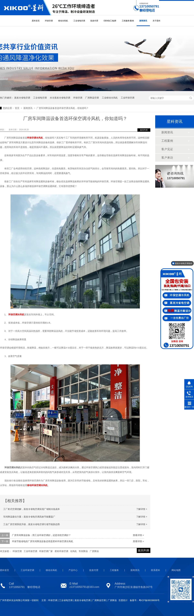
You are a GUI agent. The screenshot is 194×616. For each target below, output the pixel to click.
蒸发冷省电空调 (22, 97)
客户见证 (167, 149)
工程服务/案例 (128, 21)
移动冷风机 (63, 21)
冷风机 (73, 551)
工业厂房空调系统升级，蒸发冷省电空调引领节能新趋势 (31, 524)
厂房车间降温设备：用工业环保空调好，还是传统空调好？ (41, 535)
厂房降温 (94, 551)
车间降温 (83, 551)
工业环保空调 (127, 97)
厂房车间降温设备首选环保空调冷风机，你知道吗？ (63, 108)
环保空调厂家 (46, 551)
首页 (17, 108)
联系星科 (155, 570)
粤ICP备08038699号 (149, 600)
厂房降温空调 (92, 97)
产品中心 (73, 570)
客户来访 (167, 157)
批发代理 (94, 21)
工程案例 (167, 140)
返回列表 (144, 130)
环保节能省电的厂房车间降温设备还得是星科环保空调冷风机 (42, 541)
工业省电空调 (79, 21)
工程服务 (114, 570)
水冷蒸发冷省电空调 (60, 97)
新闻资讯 (143, 21)
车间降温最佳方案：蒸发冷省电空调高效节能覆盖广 (29, 516)
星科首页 (36, 21)
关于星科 (156, 21)
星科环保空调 (61, 551)
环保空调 (49, 21)
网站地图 (176, 570)
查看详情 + (138, 535)
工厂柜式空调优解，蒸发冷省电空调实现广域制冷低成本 (31, 509)
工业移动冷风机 (110, 97)
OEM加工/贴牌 (110, 21)
